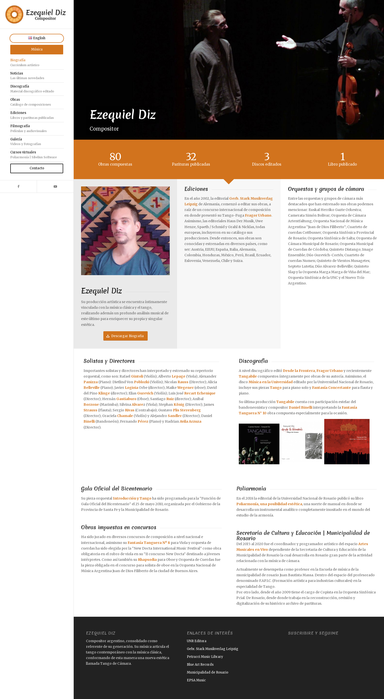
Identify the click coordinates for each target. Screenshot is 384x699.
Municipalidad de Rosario (207, 672)
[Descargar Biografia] (125, 336)
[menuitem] (37, 38)
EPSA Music (196, 680)
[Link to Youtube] (55, 186)
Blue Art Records (200, 664)
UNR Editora (196, 641)
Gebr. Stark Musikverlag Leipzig (212, 649)
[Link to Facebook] (18, 186)
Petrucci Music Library (205, 657)
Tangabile (248, 376)
